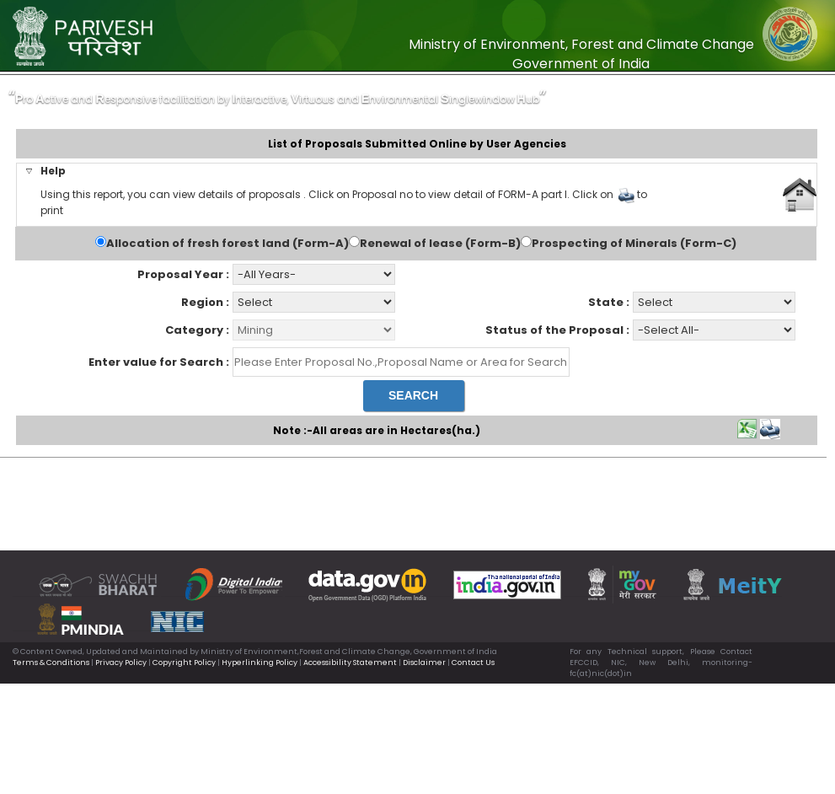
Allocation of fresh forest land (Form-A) (227, 243)
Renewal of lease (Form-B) (440, 243)
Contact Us (473, 662)
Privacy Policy (121, 662)
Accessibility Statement (350, 662)
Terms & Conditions (51, 662)
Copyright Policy (184, 662)
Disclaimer (424, 662)
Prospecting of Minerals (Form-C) (634, 243)
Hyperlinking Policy (259, 662)
